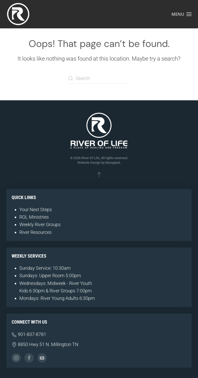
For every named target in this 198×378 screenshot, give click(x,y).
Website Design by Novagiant (98, 163)
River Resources (35, 232)
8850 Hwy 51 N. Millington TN (45, 344)
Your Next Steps (35, 209)
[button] (181, 14)
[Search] (99, 78)
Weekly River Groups (40, 224)
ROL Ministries (34, 217)
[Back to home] (18, 14)
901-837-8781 (29, 334)
